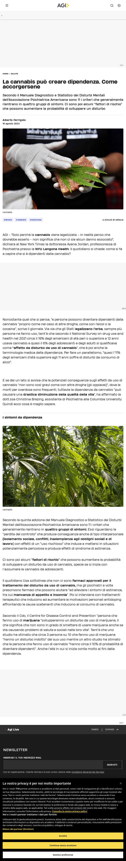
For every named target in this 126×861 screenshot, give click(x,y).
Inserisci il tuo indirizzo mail (22, 758)
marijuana (36, 220)
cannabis (21, 220)
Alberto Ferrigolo (14, 120)
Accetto (63, 835)
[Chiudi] (120, 783)
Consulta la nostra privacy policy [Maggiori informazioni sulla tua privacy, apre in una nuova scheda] (69, 811)
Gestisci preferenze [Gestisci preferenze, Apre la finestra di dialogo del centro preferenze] (63, 854)
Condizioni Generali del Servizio (88, 772)
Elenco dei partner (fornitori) (18, 829)
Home (5, 73)
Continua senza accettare (63, 845)
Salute (14, 73)
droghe (8, 220)
